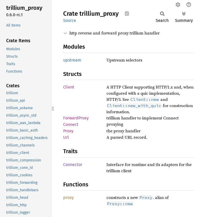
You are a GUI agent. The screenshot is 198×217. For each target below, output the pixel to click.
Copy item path (127, 13)
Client (68, 87)
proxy (68, 197)
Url (66, 137)
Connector (72, 164)
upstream (72, 60)
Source (69, 20)
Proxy (68, 130)
